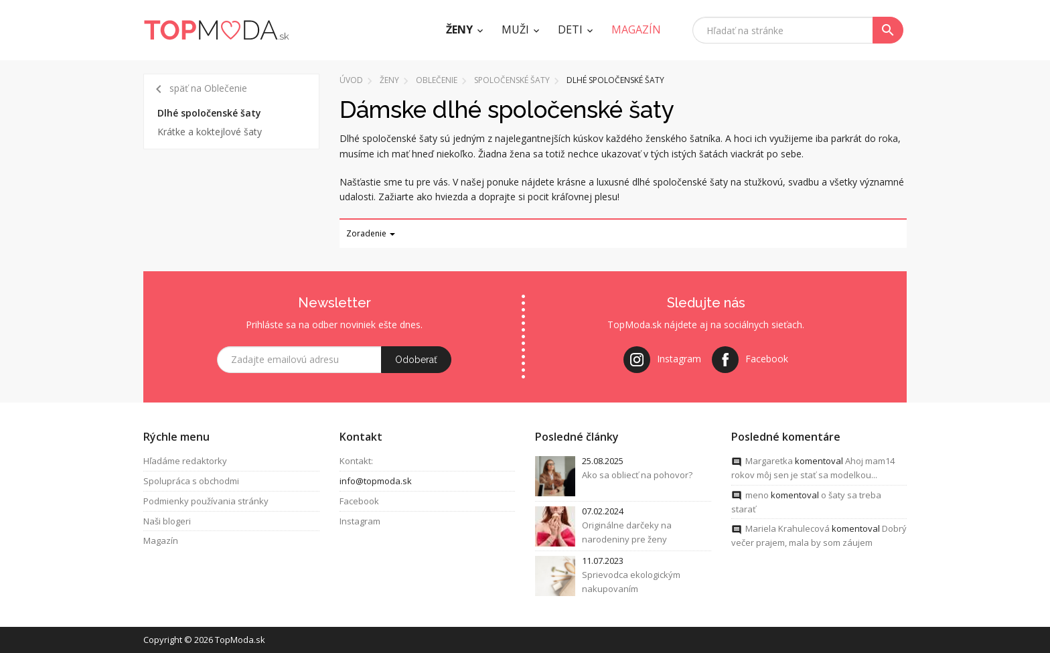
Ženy (459, 29)
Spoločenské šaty (512, 80)
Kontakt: (356, 461)
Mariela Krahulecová (787, 529)
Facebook (359, 501)
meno (757, 495)
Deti (570, 29)
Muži (515, 29)
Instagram (360, 521)
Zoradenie (370, 233)
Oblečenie (436, 80)
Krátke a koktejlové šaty (209, 131)
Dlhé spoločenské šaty (209, 112)
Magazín (160, 541)
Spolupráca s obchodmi (191, 481)
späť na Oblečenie (199, 89)
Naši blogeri (167, 521)
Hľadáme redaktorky (185, 461)
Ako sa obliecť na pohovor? (637, 475)
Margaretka (769, 461)
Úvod (351, 80)
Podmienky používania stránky (206, 501)
